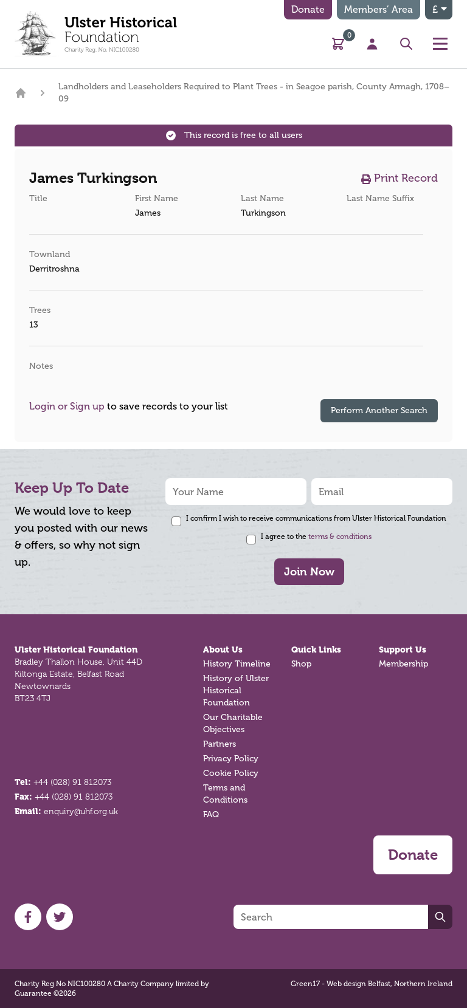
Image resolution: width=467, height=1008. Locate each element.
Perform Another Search (379, 410)
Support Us (402, 649)
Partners (219, 744)
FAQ (211, 814)
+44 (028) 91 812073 (72, 782)
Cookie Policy (230, 773)
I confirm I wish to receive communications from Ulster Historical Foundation (316, 518)
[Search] (331, 917)
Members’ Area (378, 9)
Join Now (309, 571)
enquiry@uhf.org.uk (81, 811)
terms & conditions (340, 536)
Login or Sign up (67, 406)
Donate (308, 9)
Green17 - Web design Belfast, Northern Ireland (371, 983)
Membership (403, 664)
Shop (301, 664)
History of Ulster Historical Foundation (236, 690)
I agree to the (316, 536)
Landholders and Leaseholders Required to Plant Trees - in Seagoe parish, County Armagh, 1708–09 (253, 92)
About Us (223, 649)
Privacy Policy (230, 758)
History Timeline (237, 664)
